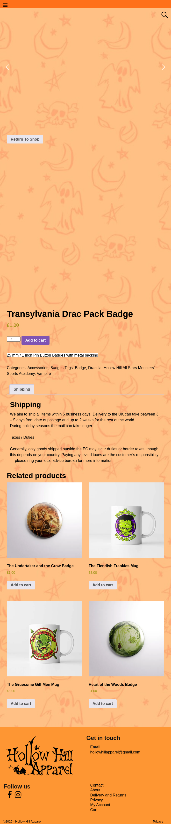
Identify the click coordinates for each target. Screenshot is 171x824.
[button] (7, 67)
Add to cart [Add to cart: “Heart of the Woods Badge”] (103, 704)
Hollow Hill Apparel (28, 821)
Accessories (38, 368)
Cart (93, 810)
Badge (80, 368)
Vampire (44, 374)
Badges (57, 368)
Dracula (94, 368)
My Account (100, 805)
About (95, 790)
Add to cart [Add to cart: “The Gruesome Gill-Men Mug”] (21, 704)
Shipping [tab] (22, 389)
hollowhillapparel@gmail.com (115, 752)
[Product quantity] (13, 339)
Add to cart (35, 340)
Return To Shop (25, 139)
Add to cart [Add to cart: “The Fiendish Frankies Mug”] (103, 585)
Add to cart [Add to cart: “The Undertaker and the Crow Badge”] (21, 585)
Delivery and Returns (108, 795)
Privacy (96, 800)
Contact (96, 785)
